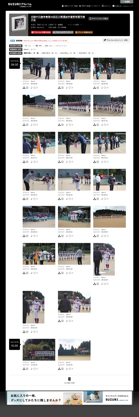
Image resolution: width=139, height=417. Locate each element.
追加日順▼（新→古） (87, 53)
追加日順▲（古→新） (68, 53)
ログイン (107, 6)
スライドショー (61, 46)
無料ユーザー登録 (71, 6)
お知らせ (118, 6)
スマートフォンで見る (98, 18)
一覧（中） (38, 46)
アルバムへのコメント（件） (116, 40)
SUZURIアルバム (20, 5)
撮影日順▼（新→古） (50, 53)
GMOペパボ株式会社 (128, 6)
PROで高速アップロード (91, 6)
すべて (33, 49)
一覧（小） (28, 46)
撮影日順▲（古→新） (32, 53)
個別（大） (49, 46)
